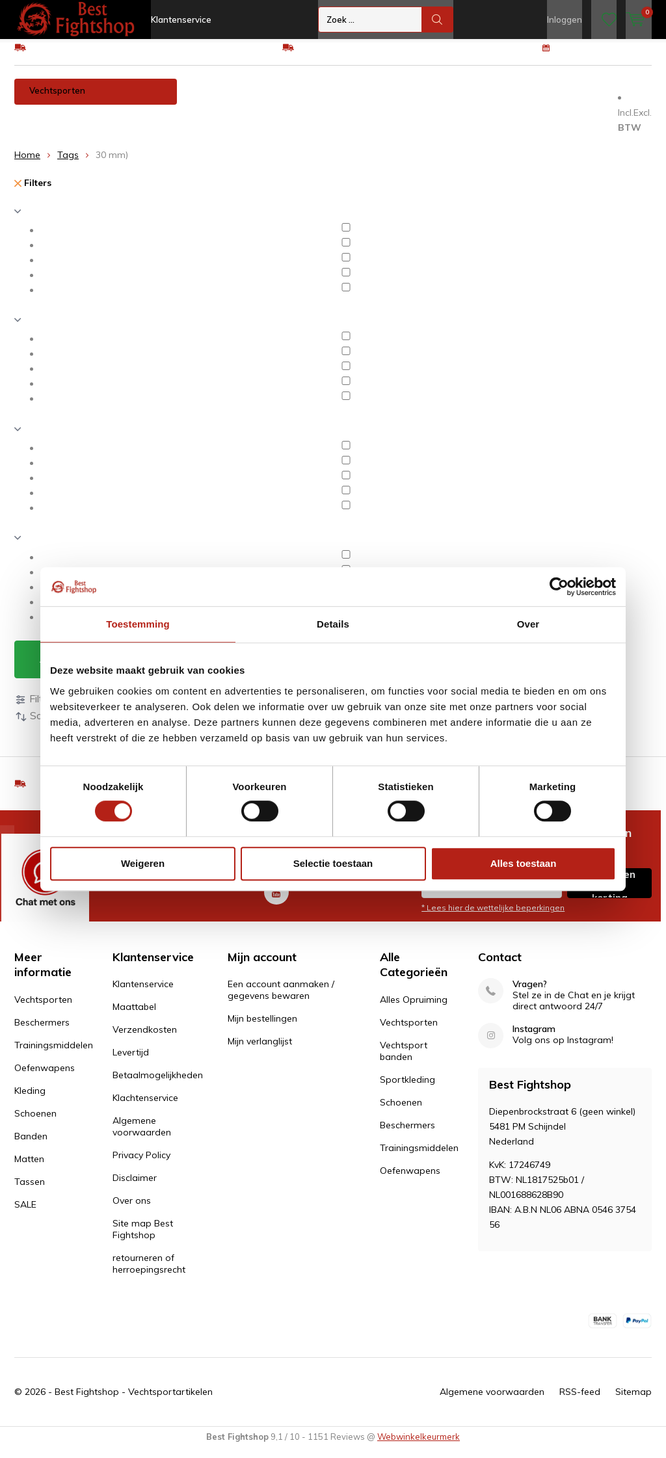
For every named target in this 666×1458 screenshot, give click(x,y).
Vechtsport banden (403, 1060)
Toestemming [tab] (138, 624)
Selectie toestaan (333, 863)
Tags (68, 164)
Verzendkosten (145, 1039)
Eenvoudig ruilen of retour (351, 56)
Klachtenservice (145, 1107)
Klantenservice (181, 19)
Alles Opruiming (413, 1009)
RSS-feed (579, 1401)
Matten (38, 126)
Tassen (92, 126)
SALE (25, 1214)
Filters (32, 192)
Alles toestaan (523, 863)
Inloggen (564, 19)
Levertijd (131, 1062)
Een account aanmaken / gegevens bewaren (281, 999)
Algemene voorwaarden (142, 1136)
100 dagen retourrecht (604, 56)
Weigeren (143, 863)
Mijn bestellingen (262, 1028)
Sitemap (633, 1401)
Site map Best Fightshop (143, 1239)
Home (27, 164)
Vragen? (530, 994)
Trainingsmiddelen (309, 100)
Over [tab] (528, 624)
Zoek (437, 20)
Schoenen (529, 100)
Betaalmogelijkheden (158, 1085)
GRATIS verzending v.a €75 (87, 56)
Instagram (534, 1038)
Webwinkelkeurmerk (418, 1446)
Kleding (469, 100)
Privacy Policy (141, 1165)
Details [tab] (333, 624)
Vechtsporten (57, 100)
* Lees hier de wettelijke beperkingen (493, 917)
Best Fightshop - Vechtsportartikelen (134, 1401)
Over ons (132, 1210)
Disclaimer (135, 1187)
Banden (591, 100)
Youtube (276, 899)
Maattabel (134, 1016)
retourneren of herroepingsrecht (149, 1273)
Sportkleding (407, 1089)
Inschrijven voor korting (609, 893)
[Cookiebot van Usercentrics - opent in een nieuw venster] (559, 586)
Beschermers (219, 100)
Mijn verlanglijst (260, 1051)
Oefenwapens (400, 100)
